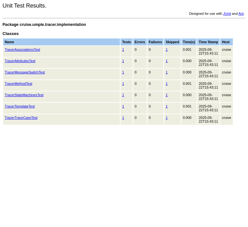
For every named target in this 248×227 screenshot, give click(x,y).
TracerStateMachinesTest (24, 95)
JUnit (227, 13)
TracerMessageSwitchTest (25, 72)
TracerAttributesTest (20, 61)
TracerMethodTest (18, 83)
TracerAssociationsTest (22, 49)
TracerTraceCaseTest (21, 117)
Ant (241, 13)
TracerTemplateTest (20, 106)
